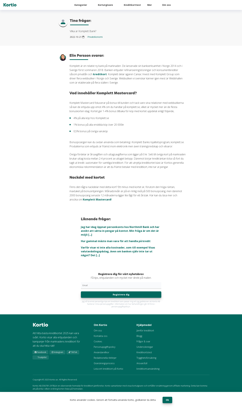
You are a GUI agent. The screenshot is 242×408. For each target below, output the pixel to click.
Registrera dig (121, 294)
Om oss (166, 4)
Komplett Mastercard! (97, 199)
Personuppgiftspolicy (104, 346)
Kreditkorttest (132, 4)
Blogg (139, 335)
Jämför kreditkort (145, 330)
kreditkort (100, 74)
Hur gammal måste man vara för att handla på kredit (116, 241)
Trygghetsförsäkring (146, 357)
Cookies (98, 341)
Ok (167, 399)
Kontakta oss (100, 335)
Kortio (10, 5)
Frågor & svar (143, 341)
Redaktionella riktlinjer (105, 357)
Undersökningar (145, 346)
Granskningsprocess (104, 363)
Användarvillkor (101, 352)
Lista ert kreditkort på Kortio (108, 368)
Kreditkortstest (144, 352)
